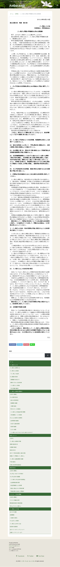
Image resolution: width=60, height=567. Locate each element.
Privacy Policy (11, 546)
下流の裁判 (12, 462)
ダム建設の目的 (14, 377)
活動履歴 (12, 515)
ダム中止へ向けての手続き (16, 474)
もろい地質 (13, 430)
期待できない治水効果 (16, 383)
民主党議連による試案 (16, 485)
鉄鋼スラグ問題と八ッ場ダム (17, 456)
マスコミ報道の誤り (15, 500)
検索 (10, 351)
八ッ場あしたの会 (14, 509)
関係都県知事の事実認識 (16, 503)
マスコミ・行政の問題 (15, 494)
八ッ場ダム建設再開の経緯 (16, 459)
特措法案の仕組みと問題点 (17, 491)
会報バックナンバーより (16, 533)
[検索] (48, 356)
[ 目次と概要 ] (13, 394)
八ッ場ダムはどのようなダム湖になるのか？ (22, 433)
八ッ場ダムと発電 (15, 386)
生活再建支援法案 (15, 482)
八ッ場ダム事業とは (15, 368)
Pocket (28, 344)
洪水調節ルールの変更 (16, 415)
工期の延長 (13, 406)
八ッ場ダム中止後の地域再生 (18, 480)
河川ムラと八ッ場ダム (15, 506)
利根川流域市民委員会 (15, 465)
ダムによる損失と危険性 (16, 418)
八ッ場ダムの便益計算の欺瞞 (18, 412)
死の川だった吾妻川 (16, 409)
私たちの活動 (13, 512)
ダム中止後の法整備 (15, 477)
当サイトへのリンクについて (17, 530)
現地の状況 (12, 450)
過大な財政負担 (14, 400)
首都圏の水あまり (15, 380)
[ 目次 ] (12, 438)
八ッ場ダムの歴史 (14, 371)
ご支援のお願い (14, 518)
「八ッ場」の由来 (14, 374)
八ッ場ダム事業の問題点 (16, 391)
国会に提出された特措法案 (17, 488)
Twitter (21, 344)
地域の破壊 (13, 427)
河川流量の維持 (14, 388)
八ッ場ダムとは (14, 365)
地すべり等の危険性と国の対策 (17, 453)
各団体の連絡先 (14, 527)
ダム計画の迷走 (14, 397)
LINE (35, 344)
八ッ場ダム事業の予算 (15, 441)
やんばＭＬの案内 (14, 521)
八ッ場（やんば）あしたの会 (27, 561)
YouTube (40, 556)
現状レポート (13, 435)
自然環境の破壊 (14, 421)
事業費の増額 (14, 403)
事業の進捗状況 (14, 444)
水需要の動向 (13, 447)
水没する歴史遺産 (15, 424)
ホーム (11, 362)
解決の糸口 (12, 468)
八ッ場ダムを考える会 (15, 524)
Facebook (13, 344)
